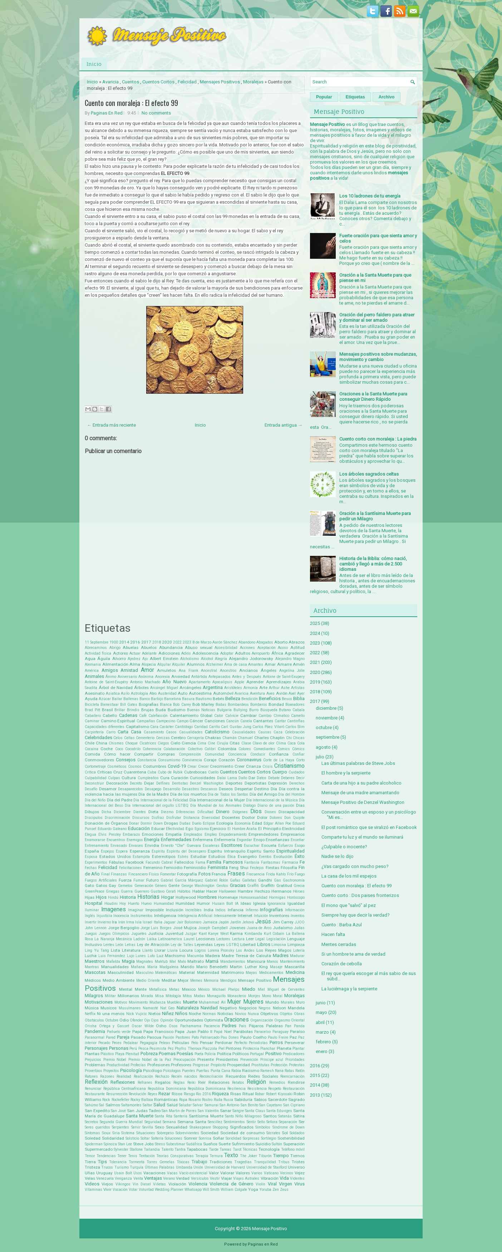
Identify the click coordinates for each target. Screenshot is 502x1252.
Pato (195, 1037)
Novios (240, 1013)
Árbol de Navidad (116, 687)
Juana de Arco (259, 928)
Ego (189, 828)
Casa (136, 731)
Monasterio (236, 996)
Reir (202, 1082)
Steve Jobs (143, 1143)
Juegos (91, 933)
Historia (128, 897)
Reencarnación (292, 1076)
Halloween (227, 891)
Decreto (136, 783)
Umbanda (184, 1167)
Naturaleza (188, 1007)
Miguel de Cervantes (286, 989)
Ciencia (189, 743)
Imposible (155, 909)
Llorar (160, 950)
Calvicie (231, 715)
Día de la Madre (153, 794)
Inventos (298, 915)
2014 (124, 642)
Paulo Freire (278, 1037)
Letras (130, 944)
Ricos (177, 1093)
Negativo (228, 1007)
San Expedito (97, 1110)
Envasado (118, 845)
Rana (279, 1070)
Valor (214, 1172)
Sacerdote (277, 1099)
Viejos (107, 1184)
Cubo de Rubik (170, 772)
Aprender (255, 681)
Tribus (284, 1162)
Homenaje (228, 897)
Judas (299, 928)
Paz (293, 1037)
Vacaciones (154, 1172)
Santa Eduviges (279, 1110)
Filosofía (289, 867)
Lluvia (172, 950)
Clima (281, 743)
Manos (272, 961)
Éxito (300, 856)
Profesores (181, 1064)
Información (295, 910)
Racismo (250, 1070)
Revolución (137, 1094)
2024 (315, 633)
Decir (300, 778)
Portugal (257, 1054)
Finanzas (119, 874)
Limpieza (296, 944)
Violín (260, 1184)
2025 (315, 623)
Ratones (91, 1076)
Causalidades (244, 732)
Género (161, 885)
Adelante (149, 653)
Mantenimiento (292, 961)
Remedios (277, 1082)
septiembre (327, 737)
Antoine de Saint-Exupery (284, 676)
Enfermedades (176, 839)
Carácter (166, 726)
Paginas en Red (263, 1244)
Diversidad (211, 817)
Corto (300, 760)
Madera (212, 955)
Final (105, 874)
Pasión (168, 1037)
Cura (164, 777)
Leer (250, 938)
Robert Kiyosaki (279, 1094)
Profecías (138, 1065)
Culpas (114, 778)
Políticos (240, 1053)
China (101, 743)
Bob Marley (203, 704)
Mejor (183, 980)
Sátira (299, 1115)
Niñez (168, 1013)
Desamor (108, 788)
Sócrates (273, 1133)
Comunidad (214, 754)
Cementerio (145, 738)
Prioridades (295, 1059)
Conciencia (237, 754)
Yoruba (265, 1189)
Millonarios (128, 995)
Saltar (147, 1105)
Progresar (201, 1065)
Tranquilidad (265, 1162)
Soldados (297, 1133)
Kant (203, 933)
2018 (156, 642)
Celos (118, 738)
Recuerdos (236, 1076)
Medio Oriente (148, 980)
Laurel (189, 939)
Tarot (237, 1149)
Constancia (146, 760)
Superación (294, 1143)
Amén (299, 664)
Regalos (163, 1082)
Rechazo (162, 1076)
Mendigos (228, 980)
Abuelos (149, 647)
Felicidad (187, 81)
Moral (277, 996)
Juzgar (191, 933)
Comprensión (190, 754)
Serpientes (120, 1127)
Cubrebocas (195, 772)
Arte (263, 687)
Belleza (232, 698)
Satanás (285, 1116)
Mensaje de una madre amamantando (360, 792)
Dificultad (205, 812)
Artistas (298, 687)
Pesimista (157, 1048)
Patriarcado (210, 1037)
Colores (244, 749)
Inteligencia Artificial (195, 915)
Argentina (213, 687)
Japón (223, 922)
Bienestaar (109, 704)
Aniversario (127, 676)
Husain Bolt (222, 903)
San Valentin (208, 1110)
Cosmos (135, 766)
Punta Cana (220, 1070)
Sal (101, 1105)
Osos (173, 1026)
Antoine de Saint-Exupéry (106, 682)
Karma (236, 933)
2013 (315, 1095)
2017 (146, 642)
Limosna (278, 944)
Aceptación (266, 647)
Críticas (104, 772)
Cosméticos (117, 766)
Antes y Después (246, 676)
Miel (261, 989)
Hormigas (277, 897)
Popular (324, 97)
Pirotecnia (251, 1048)
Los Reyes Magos (273, 950)
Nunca (253, 1013)
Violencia (197, 1184)
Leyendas (204, 944)
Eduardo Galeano (112, 828)
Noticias (225, 1013)
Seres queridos (97, 1127)
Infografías (271, 909)
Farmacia (290, 862)
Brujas (147, 709)
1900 (113, 642)
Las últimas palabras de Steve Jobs (358, 763)
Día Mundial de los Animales (216, 805)
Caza (278, 732)
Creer (240, 766)
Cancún (232, 721)
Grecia (299, 885)
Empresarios (293, 834)
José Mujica (185, 927)
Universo (296, 1167)
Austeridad (167, 693)
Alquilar (164, 664)
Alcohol (207, 658)
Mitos (187, 996)
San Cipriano (294, 1105)
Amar (270, 664)
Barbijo (157, 699)
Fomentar (168, 874)
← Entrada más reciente (111, 425)
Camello (298, 715)
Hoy (122, 903)
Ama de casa (235, 664)
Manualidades (115, 966)
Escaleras (211, 845)
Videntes (297, 1178)
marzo (322, 1032)
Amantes (255, 664)
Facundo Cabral (159, 862)
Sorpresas (251, 1138)
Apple (239, 682)
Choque (131, 743)
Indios (220, 910)
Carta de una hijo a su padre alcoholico (361, 783)
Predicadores (294, 1054)
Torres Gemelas (160, 1162)
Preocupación (184, 1059)
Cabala (298, 710)
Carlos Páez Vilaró (268, 726)
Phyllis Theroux (188, 1048)
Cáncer (196, 720)
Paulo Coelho (253, 1037)
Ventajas (153, 1178)
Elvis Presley (109, 834)
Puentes (188, 1070)
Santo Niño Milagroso (243, 1116)
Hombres (207, 897)
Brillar (119, 710)
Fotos (204, 874)
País (242, 1026)
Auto (182, 693)
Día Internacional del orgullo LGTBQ (156, 805)
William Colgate (234, 1189)
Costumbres (154, 766)
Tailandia (152, 1149)
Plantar (298, 1048)
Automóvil (223, 693)
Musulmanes (130, 1008)
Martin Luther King (248, 966)
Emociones (152, 834)
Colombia (227, 748)
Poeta (199, 1054)
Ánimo (110, 676)
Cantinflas (296, 721)
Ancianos (248, 670)
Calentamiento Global (191, 715)
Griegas (112, 891)
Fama (200, 862)
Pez (171, 1048)
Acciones (247, 647)
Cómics (298, 749)
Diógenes (240, 812)
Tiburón (265, 1156)
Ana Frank (188, 670)
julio (320, 757)
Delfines (163, 783)
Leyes (219, 944)
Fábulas (116, 862)
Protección (279, 1065)
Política (224, 1053)
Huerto (133, 903)
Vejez (300, 1172)
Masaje (276, 967)
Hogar (167, 897)
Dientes (139, 812)
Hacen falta (333, 934)
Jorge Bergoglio (123, 927)
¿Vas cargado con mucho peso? (355, 866)
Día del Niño (95, 800)
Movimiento (138, 1002)
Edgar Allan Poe (277, 823)
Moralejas (253, 81)
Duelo (196, 823)
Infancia (235, 909)
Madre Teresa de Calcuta (246, 955)
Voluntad (146, 1189)
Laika (152, 939)
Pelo (194, 1042)
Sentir (251, 1122)
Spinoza (110, 1144)
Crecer (203, 766)
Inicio (94, 64)
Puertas (202, 1070)
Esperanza (140, 851)
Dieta (153, 811)
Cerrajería (195, 738)
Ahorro (119, 658)
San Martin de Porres (179, 1110)
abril (320, 1022)
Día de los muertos (188, 794)
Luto (151, 955)
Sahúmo (91, 1105)
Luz (160, 955)
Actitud (297, 647)
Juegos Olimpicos (114, 933)
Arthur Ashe (279, 687)
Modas (199, 996)
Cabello (110, 715)
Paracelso (262, 1031)
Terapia (201, 1156)
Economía (243, 823)
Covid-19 (177, 766)
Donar (134, 823)
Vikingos (123, 1184)
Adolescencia (205, 653)
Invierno (104, 922)
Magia (128, 961)
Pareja (123, 1037)
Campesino (165, 721)
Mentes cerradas (338, 944)
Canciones (215, 720)
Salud (159, 1104)
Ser (302, 1121)
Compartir (143, 754)
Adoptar (226, 653)
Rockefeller (120, 1099)
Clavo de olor (263, 743)
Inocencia (121, 915)
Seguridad (152, 1122)
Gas (277, 880)
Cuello (213, 772)
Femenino (152, 867)
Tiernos (297, 1155)
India (208, 909)
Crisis (267, 766)
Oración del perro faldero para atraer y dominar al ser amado (376, 317)
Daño (242, 778)
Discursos (140, 817)
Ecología (224, 823)
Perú (133, 1048)
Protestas (297, 1065)
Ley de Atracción (153, 944)
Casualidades (191, 732)
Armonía (250, 687)
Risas (235, 1093)
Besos (287, 699)
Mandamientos (232, 961)
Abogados (264, 642)
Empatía (174, 834)
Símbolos (262, 1127)
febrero (323, 1041)
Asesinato (94, 693)
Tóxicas (183, 1162)
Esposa (91, 856)
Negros (265, 1008)
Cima (201, 743)
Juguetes (139, 933)
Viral (272, 1184)
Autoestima (200, 693)
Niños (181, 1013)
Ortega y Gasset (114, 1026)
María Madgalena (162, 967)
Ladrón (139, 939)
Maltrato (195, 961)
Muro (300, 1002)
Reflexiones (122, 1082)
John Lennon (96, 928)
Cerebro (178, 737)
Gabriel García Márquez (182, 880)
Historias (148, 897)
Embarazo (131, 834)
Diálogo (249, 805)
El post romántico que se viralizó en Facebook (369, 827)
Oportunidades (188, 1020)
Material (187, 972)
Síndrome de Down (288, 1127)
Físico (154, 874)
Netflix (90, 1013)
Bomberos (258, 704)
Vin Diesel (142, 1184)
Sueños (210, 1143)
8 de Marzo (201, 642)
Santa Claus (255, 1110)
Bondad (276, 704)
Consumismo (169, 760)
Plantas (92, 1053)
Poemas (167, 1053)
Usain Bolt (123, 1173)
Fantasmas (270, 862)
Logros (200, 950)
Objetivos (269, 1013)
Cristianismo (289, 766)
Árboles (141, 687)
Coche (106, 748)
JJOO (300, 922)
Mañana (138, 967)
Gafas (235, 880)
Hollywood (186, 897)
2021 (315, 662)
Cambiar (248, 715)
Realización (143, 1076)
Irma (130, 922)
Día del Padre (119, 799)
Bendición (249, 699)
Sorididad (233, 1138)
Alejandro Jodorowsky (251, 658)
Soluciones (173, 1138)
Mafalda (113, 961)
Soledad (92, 1138)
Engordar (244, 840)
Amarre (284, 664)
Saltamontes (131, 1105)
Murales (288, 1002)
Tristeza (92, 1167)
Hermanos (281, 891)
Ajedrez (134, 658)
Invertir (91, 922)
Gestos (222, 885)
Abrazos (297, 642)
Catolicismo (217, 731)
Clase (246, 743)
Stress (160, 1144)
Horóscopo (296, 897)
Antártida (199, 676)
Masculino (144, 972)
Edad (257, 823)
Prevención (249, 1059)
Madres (281, 955)
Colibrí (210, 749)
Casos (171, 732)
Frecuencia (255, 874)
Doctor (248, 817)
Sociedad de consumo (242, 1132)
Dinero (223, 811)
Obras (299, 1013)
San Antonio (229, 1105)
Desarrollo (171, 789)
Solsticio (132, 1138)
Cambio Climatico (274, 715)
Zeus (284, 1189)
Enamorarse (95, 840)
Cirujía (222, 743)
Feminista (218, 867)
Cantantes (263, 720)
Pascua (154, 1037)
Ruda (218, 1099)
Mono (266, 996)
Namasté (150, 1008)
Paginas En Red (107, 113)
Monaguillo (216, 996)
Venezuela (105, 1178)
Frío (290, 874)
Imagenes (113, 909)
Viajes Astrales (246, 1178)
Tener (122, 1156)
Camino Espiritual (118, 720)
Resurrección (117, 1094)
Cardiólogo (184, 726)
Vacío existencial (193, 1173)
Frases (236, 873)
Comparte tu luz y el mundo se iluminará (362, 837)
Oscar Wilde (143, 1026)
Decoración (117, 783)
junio (321, 1002)
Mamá (212, 961)
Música (92, 1007)
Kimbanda (253, 933)
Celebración (295, 732)
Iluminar (92, 910)
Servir (136, 1127)
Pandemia (95, 1031)
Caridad (201, 726)
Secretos (91, 1122)
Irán (121, 922)
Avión (281, 693)
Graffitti (268, 885)
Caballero (93, 715)
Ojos (155, 1020)
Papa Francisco (158, 1031)
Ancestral (209, 670)
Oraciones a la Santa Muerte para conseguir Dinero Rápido (373, 396)
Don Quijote (294, 817)
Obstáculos (94, 1020)
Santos (270, 1115)
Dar (251, 777)
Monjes (254, 996)
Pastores (183, 1037)
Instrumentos (142, 915)
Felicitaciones (130, 867)
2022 (177, 642)
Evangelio (247, 856)
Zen (275, 1189)
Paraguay (280, 1031)
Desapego (153, 789)
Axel (292, 693)
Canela (246, 721)
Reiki (191, 1082)
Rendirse (296, 1082)
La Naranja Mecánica (113, 939)
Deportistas (255, 783)
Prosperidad (238, 1064)
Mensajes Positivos (220, 81)
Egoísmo (202, 828)
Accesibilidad (226, 647)
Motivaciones (99, 1002)
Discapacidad (292, 811)
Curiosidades (202, 777)
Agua (90, 658)
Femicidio (173, 867)
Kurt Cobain (274, 933)
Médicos (93, 980)
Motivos (120, 1002)
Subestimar (175, 1144)
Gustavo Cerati (163, 891)
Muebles (174, 1002)
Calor (218, 715)
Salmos (112, 1104)
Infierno (252, 910)
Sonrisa (205, 1138)
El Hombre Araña (242, 828)
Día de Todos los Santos (228, 794)
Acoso (283, 647)
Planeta (284, 1048)
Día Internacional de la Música (272, 800)
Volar (133, 1189)
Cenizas (163, 738)
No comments (156, 113)
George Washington (198, 885)
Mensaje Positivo (254, 980)
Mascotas (95, 972)
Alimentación (115, 664)
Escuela (268, 845)
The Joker (248, 1156)
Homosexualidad (253, 897)
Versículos (200, 1178)
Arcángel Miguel (164, 687)
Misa (159, 996)
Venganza (123, 1178)
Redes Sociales (263, 1076)
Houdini (111, 903)
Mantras (92, 967)
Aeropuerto (261, 653)
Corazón (226, 759)
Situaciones (145, 1133)
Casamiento (154, 732)
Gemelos (125, 885)
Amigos (110, 670)
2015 (315, 1075)
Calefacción (158, 715)
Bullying (240, 710)
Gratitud (284, 885)
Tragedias (243, 1162)
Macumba (195, 955)
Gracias (238, 885)
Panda (299, 1026)
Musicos (108, 1007)
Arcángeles (190, 687)
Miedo (248, 989)
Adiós (186, 653)
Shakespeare (200, 1127)
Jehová (248, 922)
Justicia (155, 933)
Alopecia (149, 664)
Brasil (107, 709)
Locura (186, 950)
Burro (254, 710)
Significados (242, 1127)
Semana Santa (191, 1121)
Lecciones (205, 938)
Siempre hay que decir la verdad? (355, 915)
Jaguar (169, 922)
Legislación (276, 939)
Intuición (261, 915)
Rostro (207, 1099)
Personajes (96, 1048)
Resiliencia (236, 1088)
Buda (161, 709)
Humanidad (164, 903)
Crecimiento (221, 766)
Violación (177, 1184)
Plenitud (132, 1054)
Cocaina (91, 749)
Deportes (234, 783)
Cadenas (128, 715)
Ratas (289, 1070)
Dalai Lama (227, 778)
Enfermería (224, 839)
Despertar (244, 788)
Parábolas (243, 1031)
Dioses (270, 812)
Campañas (146, 721)
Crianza (253, 766)
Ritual (248, 1093)
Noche (195, 1013)
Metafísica (158, 989)
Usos (137, 1173)
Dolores (276, 817)
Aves (270, 693)
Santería (180, 1116)
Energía (151, 839)
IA (236, 903)
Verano (169, 1178)
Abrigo (114, 647)
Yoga (253, 1189)
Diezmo (167, 812)
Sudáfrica (194, 1144)
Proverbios (93, 1070)
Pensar (206, 1042)
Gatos (101, 885)
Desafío (91, 789)
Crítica (90, 772)
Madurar (297, 955)
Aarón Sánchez (224, 642)
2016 (135, 642)
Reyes (152, 1094)
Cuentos (130, 81)
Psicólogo (152, 1070)
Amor (147, 670)
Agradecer (295, 653)
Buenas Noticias (201, 710)
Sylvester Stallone (128, 1149)
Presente (205, 1059)
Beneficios (270, 698)
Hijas (89, 897)
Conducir (257, 754)
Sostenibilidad (291, 1138)
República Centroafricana (124, 1088)
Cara (154, 726)
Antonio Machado (145, 682)
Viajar (226, 1178)
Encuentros (116, 840)
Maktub (161, 961)
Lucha (91, 955)
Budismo (176, 709)
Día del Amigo (263, 794)
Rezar (164, 1093)
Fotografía (187, 874)
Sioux (106, 1133)
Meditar (169, 980)
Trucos (107, 1167)
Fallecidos (184, 862)
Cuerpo (279, 772)
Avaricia (110, 81)
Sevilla (147, 1127)
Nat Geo (167, 1008)
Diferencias (185, 812)
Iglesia (259, 903)
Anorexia (162, 676)
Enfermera (203, 839)
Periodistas (258, 1042)
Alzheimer (214, 664)
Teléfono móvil (293, 1149)
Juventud (174, 933)
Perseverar (295, 1042)
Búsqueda (268, 710)
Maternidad (208, 972)
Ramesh (267, 1070)
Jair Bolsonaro (189, 922)
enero (322, 1051)
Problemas (95, 1064)
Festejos (257, 867)
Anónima (145, 676)
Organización (261, 1020)
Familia (214, 862)
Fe (302, 862)
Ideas (246, 903)
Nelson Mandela (289, 1007)
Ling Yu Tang (97, 950)
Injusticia (104, 915)
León (119, 944)
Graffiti (253, 885)
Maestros (94, 961)
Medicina (295, 972)
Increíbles (193, 910)
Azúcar (105, 699)
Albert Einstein (164, 658)
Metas (174, 989)
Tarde (213, 1149)
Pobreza (149, 1053)
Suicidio (263, 1143)
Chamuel (245, 738)
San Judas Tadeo (144, 1110)
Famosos (233, 862)
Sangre (238, 1110)
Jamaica (210, 922)
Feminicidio (195, 867)
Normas (209, 1013)
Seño (261, 1122)
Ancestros (228, 670)
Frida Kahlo (276, 874)
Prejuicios (93, 1059)
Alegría (221, 658)
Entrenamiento (97, 845)
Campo (182, 721)
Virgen (285, 1184)
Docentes (231, 817)
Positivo (273, 1053)
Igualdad (296, 903)
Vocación (120, 1189)
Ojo (147, 1020)
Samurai (211, 1105)
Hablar (198, 891)
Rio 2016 (203, 1094)
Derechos (297, 783)
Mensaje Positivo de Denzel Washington (362, 802)
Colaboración (174, 749)
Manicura (256, 961)
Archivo (387, 97)
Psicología (131, 1070)
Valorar (227, 1172)
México (204, 989)
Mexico (189, 989)
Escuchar (252, 845)
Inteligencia (165, 915)
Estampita (141, 856)
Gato (89, 885)
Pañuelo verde (119, 1031)
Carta (123, 731)
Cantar (280, 721)
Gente (173, 885)
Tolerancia (118, 1162)
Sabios (260, 1099)
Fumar (138, 880)
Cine (211, 743)
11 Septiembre (96, 642)
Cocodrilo (133, 749)
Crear (192, 766)
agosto (323, 747)
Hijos (101, 897)
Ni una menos (110, 1013)
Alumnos (196, 664)
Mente (141, 989)
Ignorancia (276, 903)
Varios (256, 1173)
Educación (139, 828)
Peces (117, 1042)
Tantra (180, 1149)
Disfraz (158, 817)
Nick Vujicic (136, 1013)
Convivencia (192, 760)
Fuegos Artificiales (101, 880)
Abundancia (171, 647)
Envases (136, 845)
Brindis (133, 710)
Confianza (279, 754)
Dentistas (180, 783)
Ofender (136, 1020)
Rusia (228, 1099)
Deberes (288, 778)
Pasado (138, 1037)
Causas (264, 732)
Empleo (211, 834)
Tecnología (269, 1149)
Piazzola (209, 1048)
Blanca (166, 704)
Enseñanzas (277, 839)
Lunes (141, 955)
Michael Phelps (226, 989)
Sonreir (190, 1138)
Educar (158, 828)
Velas (90, 1178)
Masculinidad (121, 972)
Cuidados (297, 772)
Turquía (136, 1167)
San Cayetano (270, 1105)
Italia (158, 922)
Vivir (107, 1189)
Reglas (179, 1082)
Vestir (215, 1178)
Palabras (274, 1025)
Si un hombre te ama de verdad (353, 954)
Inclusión (174, 909)
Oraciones (236, 1019)
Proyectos (111, 1070)
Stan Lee (125, 1144)
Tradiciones (221, 1161)
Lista (115, 950)
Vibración (270, 1178)
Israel (147, 922)
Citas (235, 743)
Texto (231, 1155)
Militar (110, 996)
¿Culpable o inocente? (344, 846)
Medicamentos (271, 972)
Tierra (90, 1161)
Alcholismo (189, 658)
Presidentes (227, 1059)
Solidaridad (113, 1138)
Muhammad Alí (212, 1002)
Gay (112, 885)
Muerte (190, 1002)
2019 (315, 682)
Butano (285, 710)
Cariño (214, 726)
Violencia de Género (232, 1184)
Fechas (91, 867)
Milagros (94, 995)
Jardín (235, 922)
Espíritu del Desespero (186, 851)
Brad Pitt (92, 710)
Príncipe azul (272, 1059)
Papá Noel (223, 1031)
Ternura (216, 1156)
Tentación (147, 1156)
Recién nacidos (184, 1076)
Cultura (129, 777)
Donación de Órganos (106, 823)
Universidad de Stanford (266, 1167)
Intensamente (225, 915)
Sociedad (209, 1132)
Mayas (251, 972)
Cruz (117, 772)
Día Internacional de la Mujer (217, 799)
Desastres (190, 789)
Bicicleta (92, 704)
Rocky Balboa (142, 1099)
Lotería (299, 950)
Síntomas (92, 1133)
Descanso (209, 789)
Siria (116, 1133)
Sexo (159, 1127)
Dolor (262, 817)
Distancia (191, 817)
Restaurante (95, 1094)
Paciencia (212, 1026)
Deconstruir (94, 783)
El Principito (269, 828)
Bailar (117, 699)
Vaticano (271, 1173)
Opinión (166, 1020)
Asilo (125, 693)
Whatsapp (193, 1189)
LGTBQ (232, 944)
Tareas (225, 1149)
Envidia (152, 845)
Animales (94, 676)
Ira (114, 922)
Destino (261, 788)
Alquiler (178, 664)
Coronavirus (249, 759)
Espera (122, 851)
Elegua (90, 834)
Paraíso (297, 1031)
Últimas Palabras (159, 1167)
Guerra (127, 891)
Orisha (91, 1026)
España (92, 851)
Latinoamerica (170, 939)
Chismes (116, 743)
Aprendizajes (278, 681)
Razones (107, 1076)
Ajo (145, 658)
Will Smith (211, 1189)
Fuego (300, 874)
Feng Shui (238, 867)
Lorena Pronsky (221, 950)
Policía (210, 1054)
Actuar (135, 653)
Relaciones (219, 1082)
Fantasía (251, 862)
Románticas (166, 1099)
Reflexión (96, 1082)
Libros (263, 944)
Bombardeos (238, 704)
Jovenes (237, 927)
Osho (161, 1025)
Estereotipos (164, 856)
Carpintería (94, 732)
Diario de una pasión (275, 805)
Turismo (121, 1167)
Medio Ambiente (119, 980)
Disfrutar (173, 817)
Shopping (220, 1127)
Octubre (111, 1020)
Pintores (233, 1048)
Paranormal (94, 1037)
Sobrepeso (165, 1133)
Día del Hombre (291, 794)
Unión (198, 1167)
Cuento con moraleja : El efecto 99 (131, 102)
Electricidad (293, 828)
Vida (284, 1178)
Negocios (248, 1007)
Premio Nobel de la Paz (149, 1059)
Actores (120, 653)
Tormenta (136, 1162)
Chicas (299, 738)
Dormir (146, 823)
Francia (219, 874)
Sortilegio (268, 1138)
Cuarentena (135, 772)
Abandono (246, 642)
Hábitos (184, 891)
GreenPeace (94, 891)
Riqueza (220, 1093)
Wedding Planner (169, 1189)
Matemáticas (166, 972)
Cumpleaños (148, 778)
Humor (203, 903)
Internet (245, 915)
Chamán (229, 738)
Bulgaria (224, 710)
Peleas (164, 1042)
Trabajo (199, 1161)
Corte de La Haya (278, 760)
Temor (90, 1156)
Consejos (126, 759)
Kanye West (218, 933)
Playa (119, 1054)
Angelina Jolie (292, 670)
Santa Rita (163, 1116)
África (277, 653)
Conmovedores (99, 759)
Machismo (175, 955)
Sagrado (296, 1099)
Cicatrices (147, 743)
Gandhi (265, 880)
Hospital (93, 903)
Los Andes (245, 950)
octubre (324, 727)
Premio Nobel (115, 1059)
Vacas (172, 1173)
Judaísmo (282, 927)
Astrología (139, 693)
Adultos (242, 653)
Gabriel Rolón (216, 880)
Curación (179, 777)
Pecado (104, 1042)
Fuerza (125, 880)
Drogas (171, 823)
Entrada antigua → (283, 425)
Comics (283, 749)
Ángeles (268, 670)
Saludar (185, 1105)
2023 (187, 642)
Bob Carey (182, 704)
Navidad (209, 1007)
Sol (285, 1132)
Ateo (153, 693)
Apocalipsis (222, 682)
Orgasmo (282, 1020)
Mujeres (253, 1002)
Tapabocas (197, 1149)
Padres (229, 1025)
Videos (92, 1184)
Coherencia (152, 749)
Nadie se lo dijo (337, 856)
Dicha (106, 812)
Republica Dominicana (167, 1088)
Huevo (146, 903)
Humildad (185, 903)
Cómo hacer (117, 754)
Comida (92, 754)
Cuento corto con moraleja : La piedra (378, 439)
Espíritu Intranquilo (226, 851)
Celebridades (98, 737)
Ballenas (130, 699)
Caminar (92, 721)
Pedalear (130, 1042)
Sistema (127, 1133)
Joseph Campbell (213, 928)
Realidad (124, 1076)
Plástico (107, 1054)
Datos (261, 778)
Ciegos (163, 743)
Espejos (107, 851)
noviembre (327, 717)
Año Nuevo (174, 681)
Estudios (216, 856)
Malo (182, 961)
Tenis (132, 1156)
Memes (196, 980)
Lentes (108, 944)
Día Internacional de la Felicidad (160, 800)
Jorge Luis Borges (156, 928)
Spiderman (94, 1144)
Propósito (218, 1065)
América (92, 670)
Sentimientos (234, 1122)
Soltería (157, 1138)
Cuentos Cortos (158, 81)
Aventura (257, 693)
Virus (299, 1184)
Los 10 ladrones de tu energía (369, 196)
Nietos (154, 1013)
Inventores (279, 915)
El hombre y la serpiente (345, 773)
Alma (134, 664)
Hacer (211, 891)
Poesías (185, 1053)
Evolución (283, 856)
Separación (288, 1122)
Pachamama (190, 1026)
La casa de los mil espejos (348, 876)
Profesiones (158, 1064)
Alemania (93, 664)
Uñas (90, 1172)
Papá (137, 1031)
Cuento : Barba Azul (341, 924)
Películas (180, 1042)
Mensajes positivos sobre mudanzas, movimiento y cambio (378, 356)
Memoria (211, 980)
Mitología (173, 996)
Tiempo (281, 1155)
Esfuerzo (285, 845)
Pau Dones (230, 1037)
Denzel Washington (206, 783)
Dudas (185, 823)
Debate (274, 778)
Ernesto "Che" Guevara (181, 845)
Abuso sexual (198, 647)
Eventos (265, 856)
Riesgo (189, 1094)
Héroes (299, 891)
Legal (260, 939)
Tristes (298, 1161)
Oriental (298, 1020)
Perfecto (240, 1042)
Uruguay (104, 1172)
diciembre (326, 708)
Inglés (90, 915)
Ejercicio (218, 828)
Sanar (225, 1110)
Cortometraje (95, 766)
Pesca (143, 1048)
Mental (125, 989)
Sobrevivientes (187, 1133)
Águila (103, 658)
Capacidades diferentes (104, 726)
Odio (124, 1020)
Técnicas (249, 1149)
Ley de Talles (182, 944)
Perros (276, 1042)
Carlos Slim (295, 726)
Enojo (259, 839)
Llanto (147, 950)
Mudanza (157, 1002)
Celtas (129, 738)
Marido (187, 966)
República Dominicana (207, 1088)
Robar (260, 1094)
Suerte (224, 1143)
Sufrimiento (243, 1143)
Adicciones (169, 653)
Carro (110, 732)
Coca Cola (296, 743)
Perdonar (223, 1042)
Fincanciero (138, 874)
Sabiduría (243, 1099)
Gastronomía (294, 880)
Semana (169, 1122)
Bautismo (204, 699)
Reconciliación (211, 1076)
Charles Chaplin (269, 737)
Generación (143, 885)
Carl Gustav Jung (236, 726)
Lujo (130, 955)
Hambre (245, 891)
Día (274, 788)
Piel (221, 1048)
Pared (110, 1037)
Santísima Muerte (206, 1115)
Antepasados (219, 676)
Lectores (223, 939)
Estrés (183, 856)
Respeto (274, 1088)
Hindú (113, 897)
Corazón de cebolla (341, 963)
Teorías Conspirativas (175, 1156)
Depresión (277, 783)
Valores (243, 1172)
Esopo (300, 845)
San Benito (249, 1105)
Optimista (213, 1020)
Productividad (118, 1065)
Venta (138, 1178)
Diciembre (122, 812)
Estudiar (199, 856)
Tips (102, 1161)
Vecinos (286, 1173)
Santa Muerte (139, 1115)
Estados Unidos (115, 856)
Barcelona (172, 699)
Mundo (272, 1002)
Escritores (231, 845)
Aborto (280, 642)
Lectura (238, 939)
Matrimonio (232, 972)
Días (300, 805)
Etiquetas (355, 97)
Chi (289, 738)
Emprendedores (263, 834)
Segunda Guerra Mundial (121, 1122)
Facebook (135, 862)
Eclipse (209, 823)
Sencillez (215, 1122)
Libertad (248, 944)
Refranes (145, 1082)
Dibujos (92, 811)
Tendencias (106, 1156)
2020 (167, 642)
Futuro (152, 880)
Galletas (249, 880)
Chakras (213, 737)
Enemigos (135, 840)
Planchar (267, 1048)
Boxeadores (295, 704)
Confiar (298, 754)
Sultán (277, 1144)
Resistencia (257, 1088)
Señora (271, 1122)
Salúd (172, 1104)
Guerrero (141, 891)
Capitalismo (137, 726)
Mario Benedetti (212, 966)
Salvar (198, 1105)
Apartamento (199, 682)
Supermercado (99, 1149)
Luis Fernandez (112, 955)
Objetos (286, 1013)
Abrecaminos (96, 647)
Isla (138, 922)
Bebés (218, 698)
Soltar (145, 1138)
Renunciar (93, 1088)
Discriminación (117, 817)
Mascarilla (295, 966)
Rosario (194, 1099)
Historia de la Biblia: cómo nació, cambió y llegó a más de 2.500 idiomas (373, 564)
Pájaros (256, 1025)
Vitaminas (93, 1189)
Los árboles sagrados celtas (369, 474)
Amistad (129, 670)
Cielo (175, 743)
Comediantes (264, 749)
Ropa (183, 1099)
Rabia (236, 1070)
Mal (172, 961)
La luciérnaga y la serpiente (349, 988)
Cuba (151, 772)
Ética (231, 856)
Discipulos (94, 817)
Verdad (183, 1178)
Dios (256, 811)
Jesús (263, 921)
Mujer (234, 1002)
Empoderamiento (233, 834)
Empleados (193, 834)
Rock (106, 1099)
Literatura (131, 950)
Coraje (210, 759)
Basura (188, 699)
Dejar (149, 783)
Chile (89, 743)
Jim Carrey (283, 922)
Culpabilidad (96, 778)
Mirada (147, 996)
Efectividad (175, 828)
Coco (119, 749)
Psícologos (172, 1070)
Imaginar (135, 910)
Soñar (218, 1138)
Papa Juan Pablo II (193, 1031)
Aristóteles (233, 687)
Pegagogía (148, 1042)
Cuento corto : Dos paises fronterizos (360, 895)
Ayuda (91, 698)
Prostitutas (260, 1065)
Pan (288, 1026)
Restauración (294, 1088)
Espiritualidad (290, 851)
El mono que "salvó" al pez (348, 905)
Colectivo (195, 749)
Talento (167, 1149)
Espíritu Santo (261, 851)
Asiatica (113, 693)
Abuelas (130, 647)
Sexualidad (176, 1127)
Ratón (300, 1070)
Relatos (238, 1082)
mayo (321, 1012)
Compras (166, 754)
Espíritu (158, 851)
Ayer (301, 693)
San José (118, 1110)
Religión (256, 1082)
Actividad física (98, 653)
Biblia (299, 698)
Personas (118, 1048)
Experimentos (96, 862)
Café (143, 715)
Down (158, 823)
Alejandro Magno (290, 658)
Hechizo (262, 891)
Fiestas (272, 867)
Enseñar (298, 840)
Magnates (144, 961)
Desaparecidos (130, 789)
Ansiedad (180, 676)
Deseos (226, 788)
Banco (144, 699)
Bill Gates (128, 704)
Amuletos (166, 670)
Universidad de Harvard (225, 1167)
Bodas (221, 704)
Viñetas (159, 1184)
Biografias (148, 704)
